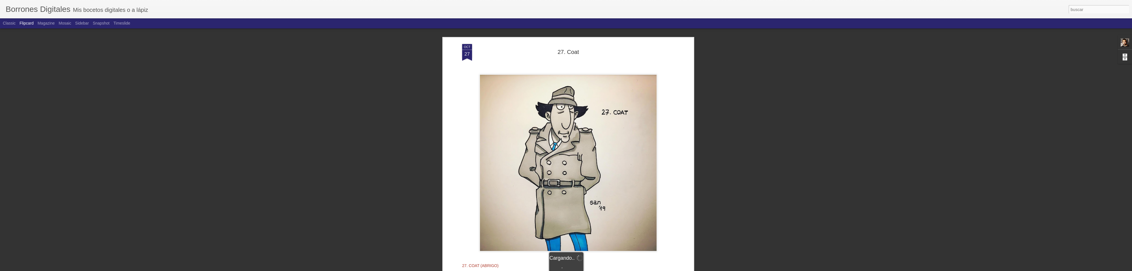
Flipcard (27, 23)
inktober (559, 204)
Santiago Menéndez (568, 183)
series (630, 204)
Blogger (588, 268)
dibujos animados (535, 204)
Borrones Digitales (538, 183)
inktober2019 (580, 204)
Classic (9, 23)
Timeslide (121, 23)
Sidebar (82, 23)
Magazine (46, 23)
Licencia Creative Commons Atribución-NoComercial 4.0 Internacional (568, 188)
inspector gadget (608, 204)
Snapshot (101, 23)
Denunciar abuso (607, 268)
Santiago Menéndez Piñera (598, 196)
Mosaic (65, 23)
